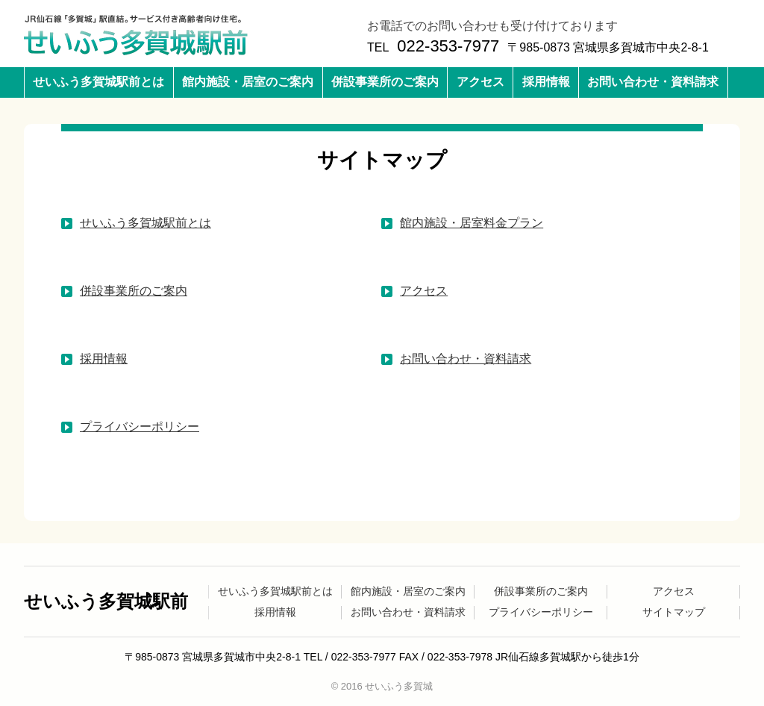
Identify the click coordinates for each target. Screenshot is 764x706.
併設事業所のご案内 (385, 81)
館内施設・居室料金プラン (471, 222)
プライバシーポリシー (139, 426)
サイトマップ (673, 612)
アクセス (480, 81)
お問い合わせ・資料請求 (652, 81)
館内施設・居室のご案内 (247, 81)
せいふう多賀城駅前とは (98, 81)
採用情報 (546, 81)
